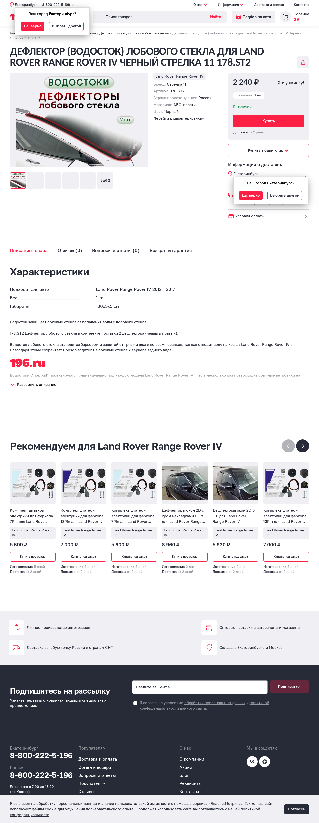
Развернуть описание (36, 384)
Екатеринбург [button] (26, 5)
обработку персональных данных (66, 803)
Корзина (301, 14)
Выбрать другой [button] (66, 26)
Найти (215, 16)
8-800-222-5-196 (41, 755)
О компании (191, 759)
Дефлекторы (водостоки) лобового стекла (134, 33)
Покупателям (92, 783)
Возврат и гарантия (171, 250)
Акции (185, 767)
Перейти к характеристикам (178, 118)
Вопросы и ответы (97, 775)
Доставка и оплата (269, 5)
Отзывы (86, 791)
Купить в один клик (268, 150)
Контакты (301, 5)
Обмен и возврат (95, 767)
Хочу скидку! (291, 82)
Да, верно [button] (33, 26)
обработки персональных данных (214, 702)
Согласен (296, 809)
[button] (302, 445)
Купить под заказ (33, 557)
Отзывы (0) (70, 250)
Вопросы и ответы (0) (116, 250)
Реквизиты (190, 783)
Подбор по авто (253, 16)
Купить (268, 120)
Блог (184, 775)
